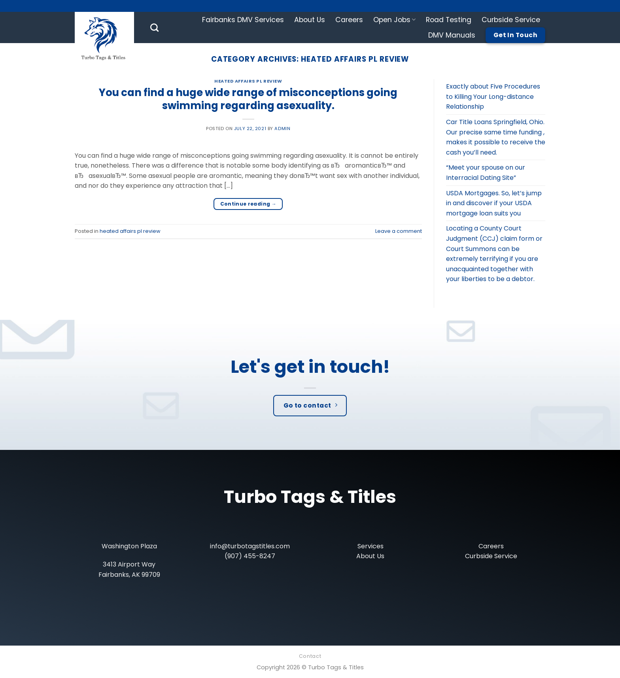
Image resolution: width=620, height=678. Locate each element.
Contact (310, 656)
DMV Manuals (451, 35)
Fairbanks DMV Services (243, 20)
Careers (349, 20)
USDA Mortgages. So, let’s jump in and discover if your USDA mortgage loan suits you (494, 203)
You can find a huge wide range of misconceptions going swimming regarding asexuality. (248, 99)
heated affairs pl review (248, 81)
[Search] (154, 27)
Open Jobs (394, 20)
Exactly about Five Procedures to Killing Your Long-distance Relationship (493, 96)
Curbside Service (511, 20)
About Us (309, 20)
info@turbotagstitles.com (250, 546)
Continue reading (248, 204)
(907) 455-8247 (250, 556)
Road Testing (448, 20)
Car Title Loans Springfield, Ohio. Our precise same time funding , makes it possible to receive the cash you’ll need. (495, 137)
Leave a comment (398, 231)
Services (370, 546)
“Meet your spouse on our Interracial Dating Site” (485, 172)
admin (282, 128)
